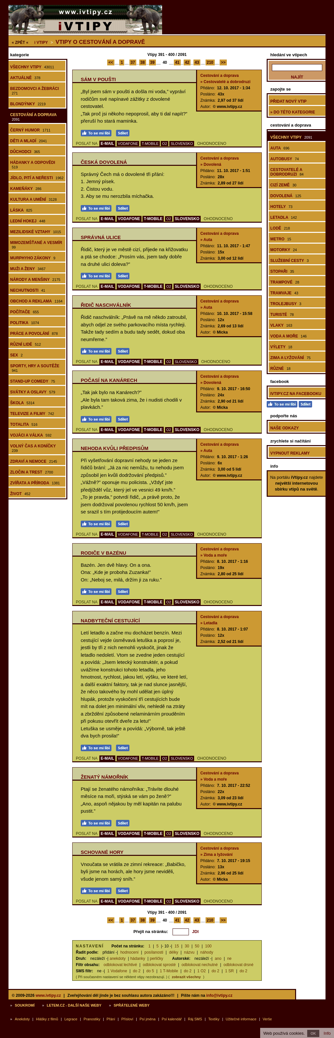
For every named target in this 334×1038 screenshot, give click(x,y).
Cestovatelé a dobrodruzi (287, 172)
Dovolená (285, 196)
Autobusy (284, 159)
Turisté (282, 314)
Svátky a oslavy (32, 392)
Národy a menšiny (35, 279)
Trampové (284, 282)
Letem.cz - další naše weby (74, 1005)
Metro (280, 239)
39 (152, 62)
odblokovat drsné (238, 964)
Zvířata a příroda (35, 483)
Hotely (281, 206)
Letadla (283, 217)
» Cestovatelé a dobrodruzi (225, 81)
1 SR (229, 971)
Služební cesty (289, 260)
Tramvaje (284, 293)
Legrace (70, 1019)
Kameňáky (26, 188)
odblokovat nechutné (199, 964)
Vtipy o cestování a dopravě (100, 42)
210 (210, 62)
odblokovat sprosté (159, 964)
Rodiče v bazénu (103, 553)
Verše (267, 1019)
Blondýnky (28, 104)
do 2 (137, 971)
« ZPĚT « (20, 42)
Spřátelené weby (132, 1005)
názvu (189, 952)
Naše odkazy (284, 428)
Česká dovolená (104, 162)
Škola (22, 403)
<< (111, 62)
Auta (280, 148)
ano (218, 958)
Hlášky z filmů (47, 1019)
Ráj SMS (195, 1019)
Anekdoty (22, 1019)
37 (133, 62)
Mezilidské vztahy (35, 232)
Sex (16, 355)
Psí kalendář (172, 1019)
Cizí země (283, 185)
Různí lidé (25, 344)
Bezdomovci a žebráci (34, 90)
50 (197, 946)
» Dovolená (210, 164)
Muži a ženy (27, 269)
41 (177, 62)
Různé (280, 368)
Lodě (280, 228)
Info (327, 1033)
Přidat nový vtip (288, 101)
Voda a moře (288, 336)
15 (177, 946)
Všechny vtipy (32, 67)
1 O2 (201, 971)
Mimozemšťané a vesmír (36, 244)
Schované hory (102, 852)
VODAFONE (128, 144)
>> (223, 62)
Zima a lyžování (290, 357)
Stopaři (282, 271)
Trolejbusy (285, 304)
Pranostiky (92, 1019)
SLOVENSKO (182, 144)
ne (229, 958)
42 (187, 62)
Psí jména (148, 1019)
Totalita (24, 424)
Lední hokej (27, 221)
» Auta (206, 239)
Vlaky (281, 325)
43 (197, 62)
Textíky (213, 1019)
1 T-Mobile (169, 971)
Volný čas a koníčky (33, 448)
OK (313, 1033)
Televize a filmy (32, 413)
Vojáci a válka (31, 435)
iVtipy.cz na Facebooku (295, 393)
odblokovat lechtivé (120, 964)
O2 (164, 144)
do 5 (150, 971)
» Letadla (208, 623)
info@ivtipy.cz (219, 995)
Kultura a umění (33, 199)
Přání (111, 1019)
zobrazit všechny (186, 977)
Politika (24, 322)
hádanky (137, 958)
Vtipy (41, 42)
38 (143, 62)
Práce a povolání (34, 333)
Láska (21, 210)
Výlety (281, 347)
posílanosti (153, 952)
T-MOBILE (150, 144)
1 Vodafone (117, 971)
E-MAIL (107, 143)
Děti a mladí (28, 141)
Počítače (24, 312)
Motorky (283, 250)
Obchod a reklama (36, 301)
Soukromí (25, 1005)
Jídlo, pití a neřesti (36, 178)
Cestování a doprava (33, 116)
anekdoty (118, 958)
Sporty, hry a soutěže (34, 368)
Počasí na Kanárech (109, 380)
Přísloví (127, 1019)
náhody (206, 952)
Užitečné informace (241, 1019)
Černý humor (30, 130)
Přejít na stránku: (150, 931)
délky (173, 952)
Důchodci (25, 151)
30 (187, 946)
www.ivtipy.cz (48, 995)
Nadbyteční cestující (110, 620)
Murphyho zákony (32, 258)
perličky (156, 958)
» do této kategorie (292, 112)
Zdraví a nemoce (33, 461)
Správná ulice (101, 237)
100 (208, 946)
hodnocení (129, 952)
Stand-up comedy (32, 381)
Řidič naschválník (106, 305)
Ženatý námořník (104, 777)
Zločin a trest (31, 472)
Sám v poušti (98, 79)
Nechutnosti (27, 290)
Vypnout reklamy (290, 453)
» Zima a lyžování (216, 854)
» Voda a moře (213, 555)
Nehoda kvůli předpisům (114, 448)
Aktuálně (25, 78)
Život (20, 494)
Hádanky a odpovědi (32, 164)
